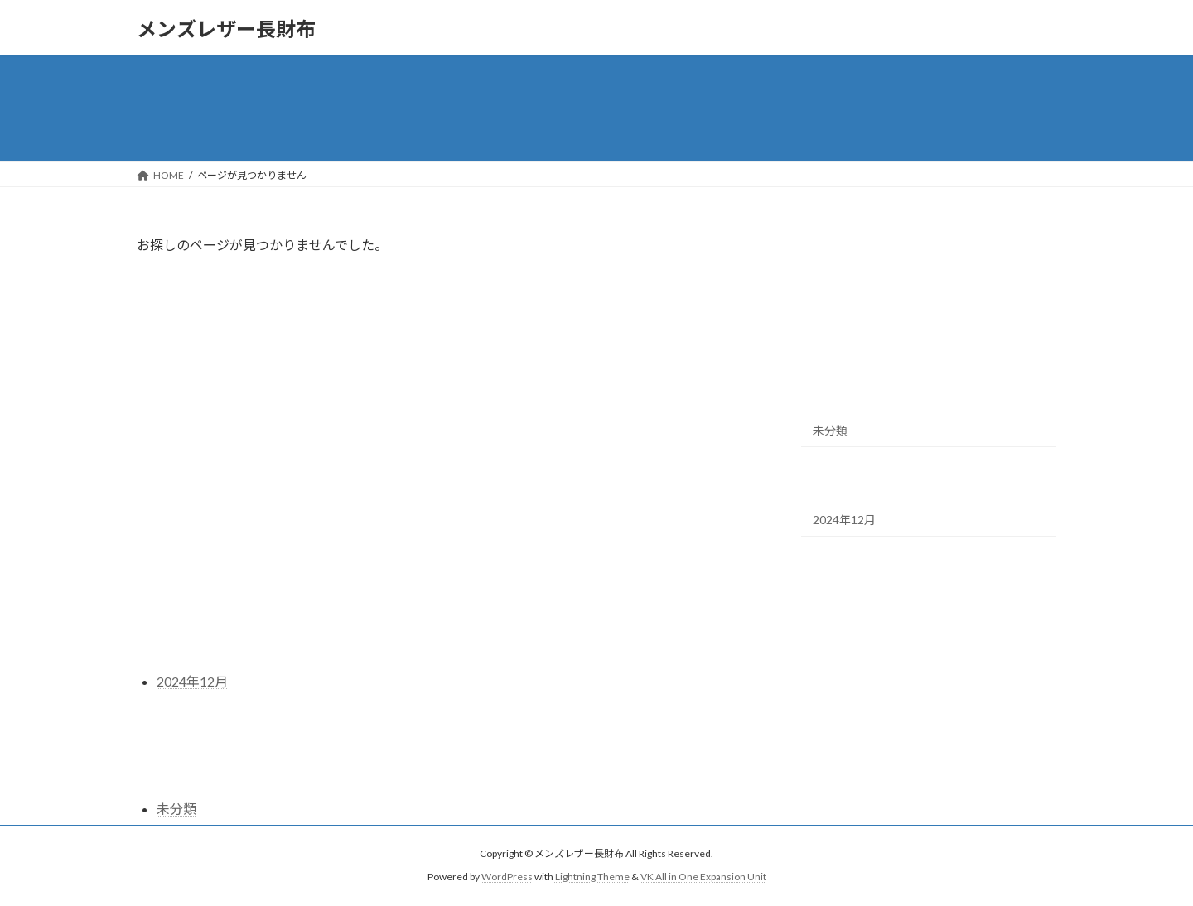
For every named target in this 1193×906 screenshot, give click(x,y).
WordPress (507, 877)
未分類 (830, 430)
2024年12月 (844, 520)
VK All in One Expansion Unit (703, 877)
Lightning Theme (592, 877)
